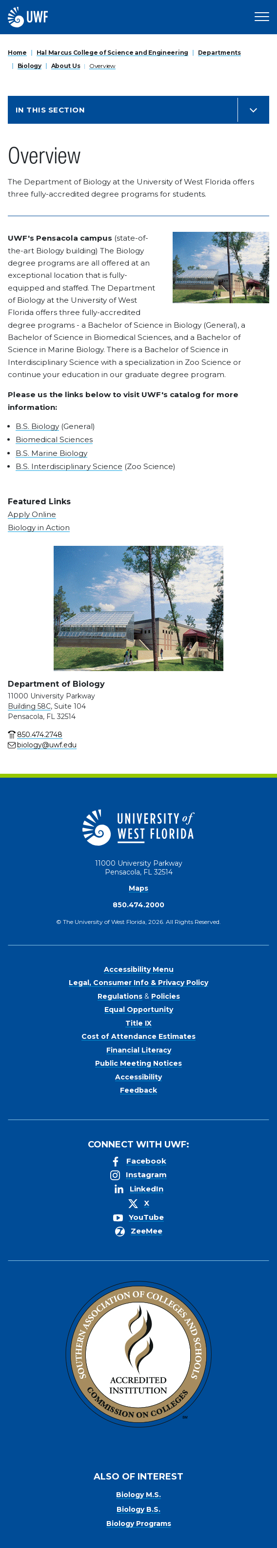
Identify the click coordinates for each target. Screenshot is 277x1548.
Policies (165, 996)
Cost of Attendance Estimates (138, 1036)
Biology (29, 65)
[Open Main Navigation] (262, 17)
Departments (219, 52)
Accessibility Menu (139, 969)
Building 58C (29, 706)
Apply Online (32, 514)
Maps (138, 888)
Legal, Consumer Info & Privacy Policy (138, 982)
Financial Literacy (138, 1050)
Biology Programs (138, 1523)
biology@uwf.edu (47, 744)
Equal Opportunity (138, 1009)
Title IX (138, 1023)
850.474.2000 (138, 904)
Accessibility (138, 1077)
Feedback (138, 1090)
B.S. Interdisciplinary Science (69, 466)
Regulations (120, 996)
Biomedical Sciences (54, 439)
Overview (102, 65)
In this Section (50, 109)
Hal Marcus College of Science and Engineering (112, 52)
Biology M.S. (138, 1494)
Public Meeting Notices (138, 1063)
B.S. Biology (37, 426)
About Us (65, 65)
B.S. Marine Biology (51, 453)
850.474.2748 (39, 734)
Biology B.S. (138, 1509)
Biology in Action (39, 527)
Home (17, 52)
